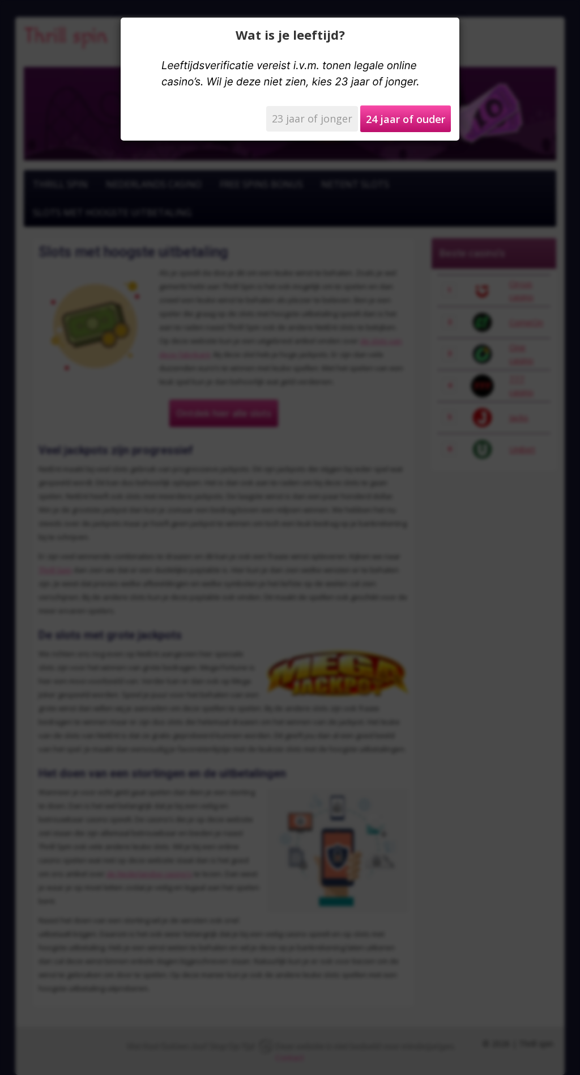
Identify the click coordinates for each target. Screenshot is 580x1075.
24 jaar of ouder (405, 119)
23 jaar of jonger (312, 118)
